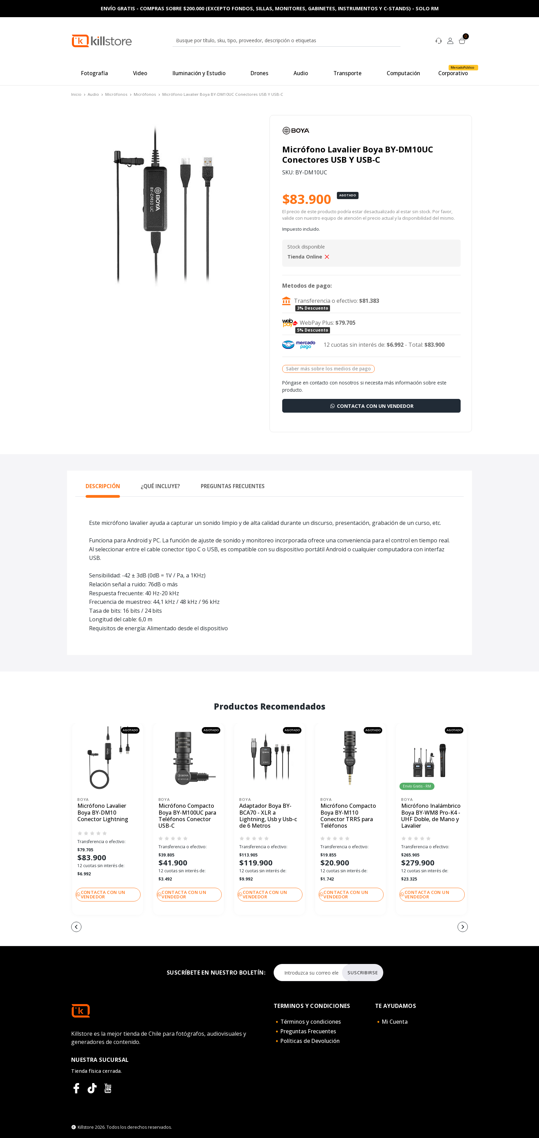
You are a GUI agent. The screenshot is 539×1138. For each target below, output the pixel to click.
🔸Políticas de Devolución (307, 1040)
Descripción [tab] (103, 486)
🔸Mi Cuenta (391, 1021)
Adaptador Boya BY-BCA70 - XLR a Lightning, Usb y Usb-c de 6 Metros (268, 816)
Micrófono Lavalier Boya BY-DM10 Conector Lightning (102, 813)
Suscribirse (363, 972)
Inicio (76, 94)
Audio (93, 94)
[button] (228, 927)
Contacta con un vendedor (371, 406)
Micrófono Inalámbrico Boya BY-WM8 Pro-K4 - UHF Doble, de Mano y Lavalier (431, 816)
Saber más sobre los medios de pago (328, 368)
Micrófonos (116, 94)
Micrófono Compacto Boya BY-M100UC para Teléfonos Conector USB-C (187, 816)
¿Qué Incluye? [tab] (160, 486)
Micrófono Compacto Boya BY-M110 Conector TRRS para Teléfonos (348, 816)
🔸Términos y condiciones (307, 1021)
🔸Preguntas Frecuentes (305, 1031)
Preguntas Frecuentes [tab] (233, 486)
